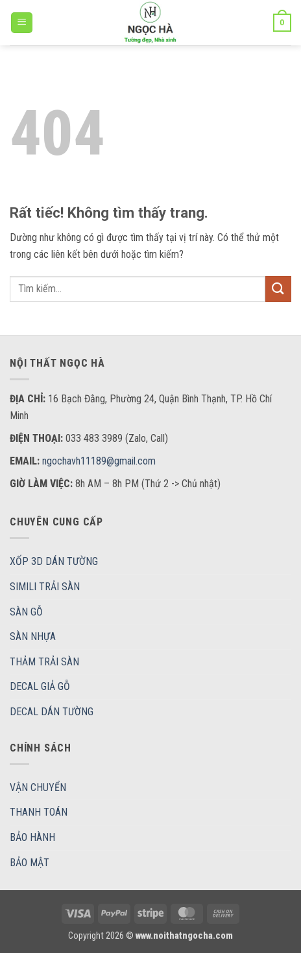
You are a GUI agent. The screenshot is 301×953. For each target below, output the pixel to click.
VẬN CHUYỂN (38, 787)
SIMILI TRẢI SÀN (45, 586)
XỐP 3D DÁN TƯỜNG (54, 561)
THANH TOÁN (38, 812)
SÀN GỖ (26, 612)
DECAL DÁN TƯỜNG (51, 712)
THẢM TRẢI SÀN (44, 662)
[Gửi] (278, 288)
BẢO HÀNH (32, 837)
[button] (21, 23)
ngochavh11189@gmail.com (99, 461)
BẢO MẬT (29, 862)
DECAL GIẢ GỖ (40, 686)
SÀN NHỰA (33, 636)
